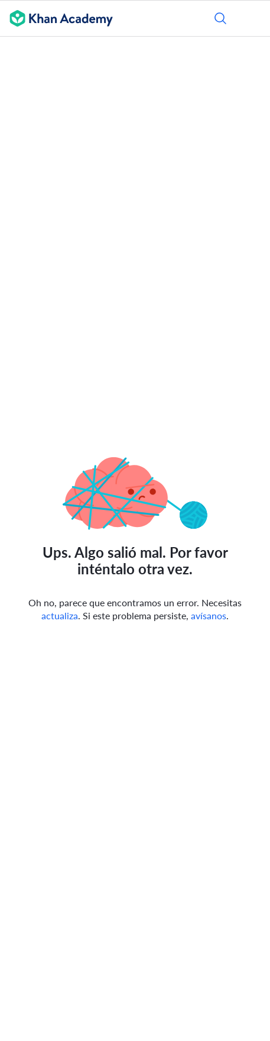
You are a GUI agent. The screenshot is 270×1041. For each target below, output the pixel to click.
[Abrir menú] (253, 18)
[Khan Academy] (56, 18)
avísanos (208, 615)
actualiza (59, 615)
